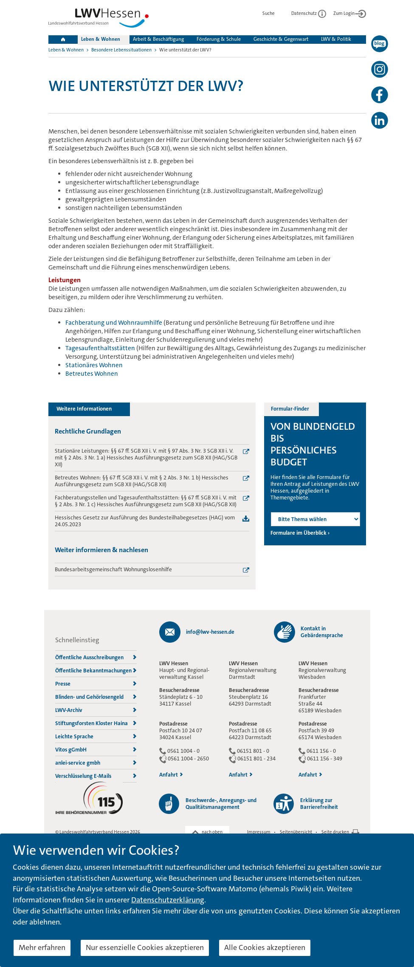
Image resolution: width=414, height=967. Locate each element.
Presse (96, 684)
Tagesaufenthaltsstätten (100, 348)
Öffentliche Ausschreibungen (96, 657)
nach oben (212, 832)
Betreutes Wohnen (91, 373)
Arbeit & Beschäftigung (158, 39)
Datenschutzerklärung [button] (167, 900)
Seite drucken (335, 832)
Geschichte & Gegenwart (280, 39)
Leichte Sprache (96, 736)
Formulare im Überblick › (300, 533)
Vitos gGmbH (96, 749)
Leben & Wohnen (100, 39)
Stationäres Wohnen (94, 365)
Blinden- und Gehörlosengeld (96, 697)
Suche (273, 13)
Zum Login (349, 13)
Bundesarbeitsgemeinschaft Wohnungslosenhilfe (113, 569)
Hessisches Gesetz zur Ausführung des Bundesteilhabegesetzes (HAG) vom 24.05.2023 (145, 521)
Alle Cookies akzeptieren (264, 947)
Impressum (258, 832)
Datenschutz (308, 13)
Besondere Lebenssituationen (121, 50)
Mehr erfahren (42, 947)
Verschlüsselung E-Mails (96, 776)
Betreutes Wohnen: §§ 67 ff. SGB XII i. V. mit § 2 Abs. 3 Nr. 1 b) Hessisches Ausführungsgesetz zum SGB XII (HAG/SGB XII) (141, 481)
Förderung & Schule (219, 39)
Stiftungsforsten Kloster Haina (96, 723)
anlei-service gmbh (96, 763)
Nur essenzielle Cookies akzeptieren (145, 947)
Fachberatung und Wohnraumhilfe (113, 322)
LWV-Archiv (96, 710)
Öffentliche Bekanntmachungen (96, 670)
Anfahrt (171, 774)
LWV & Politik (336, 39)
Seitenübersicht (296, 832)
